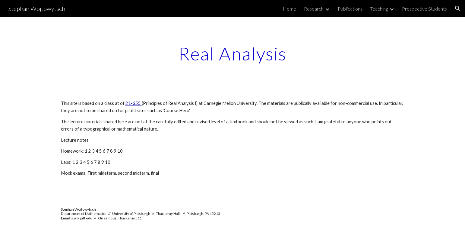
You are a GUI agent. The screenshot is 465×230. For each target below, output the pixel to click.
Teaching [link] (379, 8)
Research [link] (314, 8)
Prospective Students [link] (424, 8)
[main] (232, 53)
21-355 (133, 103)
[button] (458, 8)
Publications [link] (350, 8)
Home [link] (289, 8)
